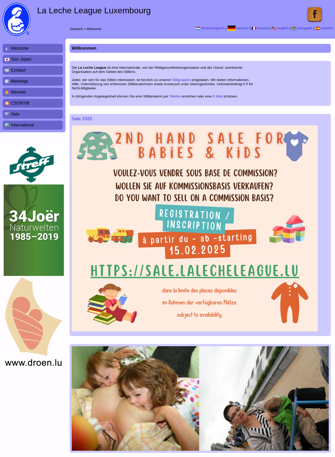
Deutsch (76, 29)
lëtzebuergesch (210, 28)
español (324, 28)
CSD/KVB (20, 103)
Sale (15, 114)
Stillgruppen (181, 80)
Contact (18, 70)
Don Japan (21, 59)
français (260, 28)
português (302, 28)
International (22, 125)
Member (18, 92)
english (280, 28)
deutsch (238, 28)
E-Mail (217, 96)
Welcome (94, 29)
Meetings (19, 81)
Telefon (175, 96)
